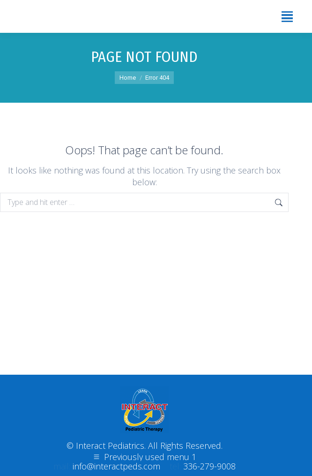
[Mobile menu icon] (287, 16)
